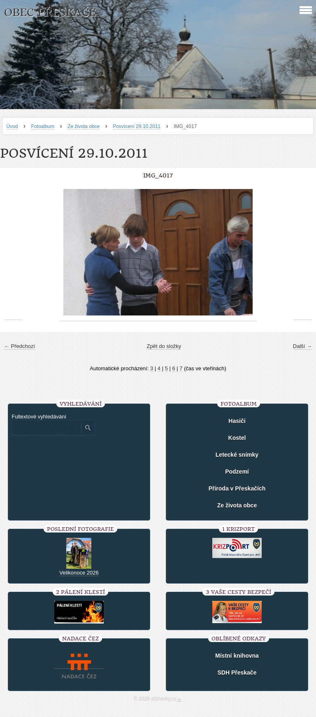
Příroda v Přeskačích (237, 488)
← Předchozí (19, 346)
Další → (302, 346)
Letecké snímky (237, 454)
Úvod (12, 126)
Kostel (237, 437)
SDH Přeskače (236, 672)
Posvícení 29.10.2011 (136, 126)
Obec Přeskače (50, 12)
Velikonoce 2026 (78, 573)
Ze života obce (83, 126)
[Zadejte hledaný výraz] (46, 427)
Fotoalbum (42, 126)
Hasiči (236, 421)
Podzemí (237, 471)
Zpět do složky (164, 346)
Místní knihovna (237, 655)
